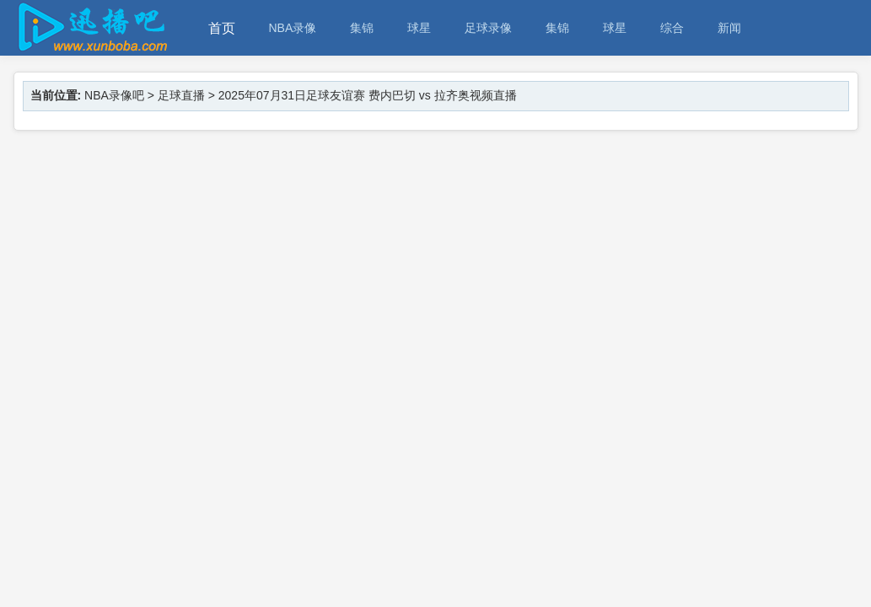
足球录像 (488, 28)
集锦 (362, 28)
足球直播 (181, 95)
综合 (672, 28)
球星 (419, 28)
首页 (221, 28)
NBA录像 (293, 28)
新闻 (729, 28)
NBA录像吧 (114, 95)
